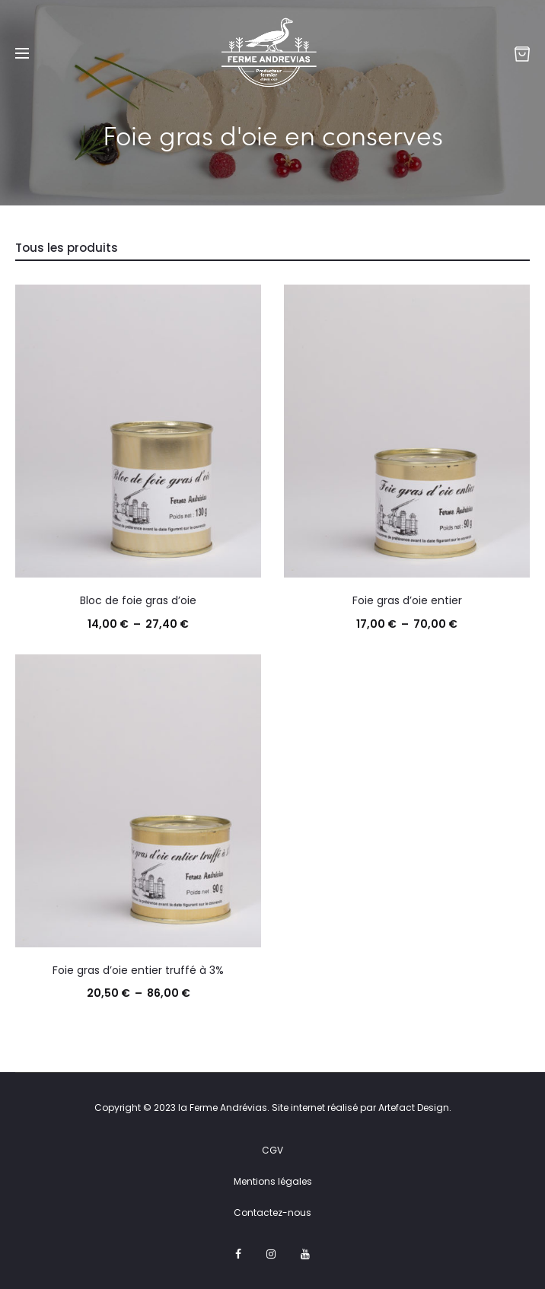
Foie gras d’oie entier (407, 600)
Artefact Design (413, 1107)
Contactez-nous (272, 1212)
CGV (272, 1150)
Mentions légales (273, 1181)
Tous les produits (66, 248)
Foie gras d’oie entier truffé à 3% (138, 970)
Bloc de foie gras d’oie (138, 600)
